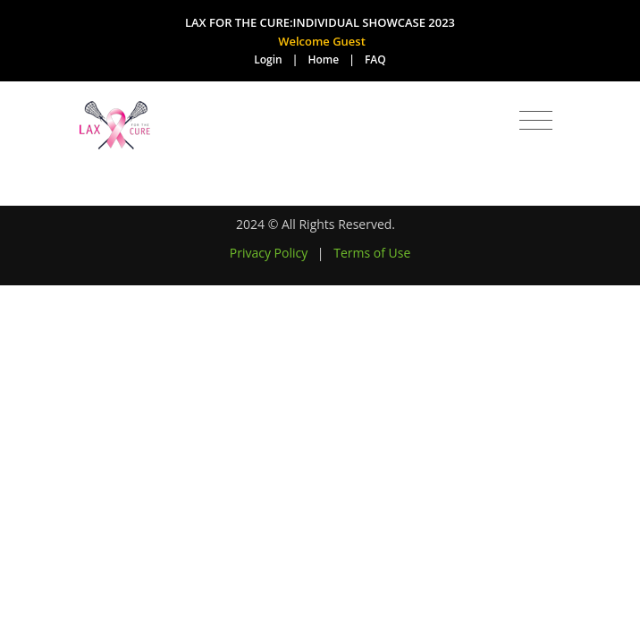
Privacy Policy (268, 252)
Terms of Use (371, 252)
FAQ (375, 59)
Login (268, 59)
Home (324, 59)
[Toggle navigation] (535, 120)
